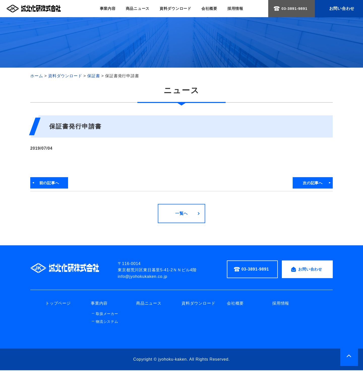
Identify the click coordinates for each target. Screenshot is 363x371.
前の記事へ (51, 183)
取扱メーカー (107, 314)
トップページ (58, 304)
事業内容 (103, 9)
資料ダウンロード (175, 9)
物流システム (107, 322)
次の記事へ (312, 183)
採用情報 (237, 9)
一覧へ (181, 214)
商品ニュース (135, 9)
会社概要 (210, 9)
